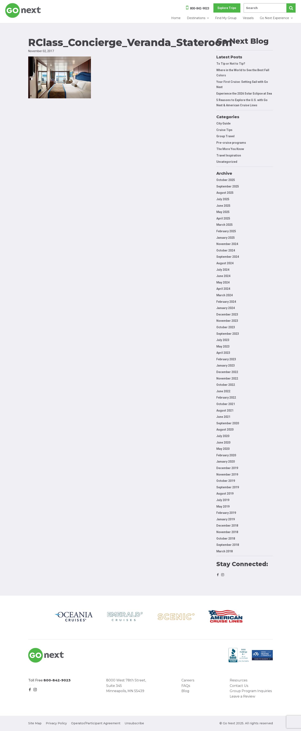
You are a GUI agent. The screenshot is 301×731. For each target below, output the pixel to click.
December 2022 (227, 372)
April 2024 (223, 288)
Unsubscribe (134, 723)
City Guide (223, 123)
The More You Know (230, 149)
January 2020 (225, 461)
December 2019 (227, 468)
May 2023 (223, 346)
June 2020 (223, 442)
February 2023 (226, 359)
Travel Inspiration (228, 155)
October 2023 (225, 327)
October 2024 (225, 250)
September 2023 (227, 333)
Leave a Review (242, 696)
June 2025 (223, 205)
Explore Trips (227, 8)
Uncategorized (226, 161)
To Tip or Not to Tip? (231, 63)
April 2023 (223, 352)
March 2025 (224, 224)
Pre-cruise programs (231, 142)
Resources (238, 680)
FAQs (185, 686)
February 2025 (226, 231)
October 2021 (225, 404)
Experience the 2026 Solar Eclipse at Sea (244, 93)
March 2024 (224, 295)
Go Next (23, 10)
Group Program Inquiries (251, 691)
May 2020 (223, 448)
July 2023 (222, 340)
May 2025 (223, 212)
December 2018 (227, 525)
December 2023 (227, 314)
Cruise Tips (224, 130)
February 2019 (226, 512)
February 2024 (226, 301)
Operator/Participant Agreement (95, 723)
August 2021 (224, 410)
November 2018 (227, 532)
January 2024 (225, 308)
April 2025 (223, 218)
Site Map (35, 723)
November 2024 (227, 244)
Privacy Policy (56, 723)
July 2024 (222, 269)
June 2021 (223, 416)
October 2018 (225, 538)
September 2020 (227, 423)
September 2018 (227, 544)
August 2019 (224, 493)
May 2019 (223, 506)
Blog (185, 691)
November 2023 (227, 320)
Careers (187, 680)
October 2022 (225, 384)
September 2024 (227, 256)
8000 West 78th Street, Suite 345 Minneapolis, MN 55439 (126, 685)
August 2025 (224, 192)
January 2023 (225, 365)
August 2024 (224, 263)
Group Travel (225, 136)
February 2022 (226, 397)
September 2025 (227, 186)
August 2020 (224, 429)
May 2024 (223, 282)
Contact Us (239, 686)
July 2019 (222, 500)
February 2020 (226, 455)
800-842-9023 (199, 8)
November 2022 (227, 378)
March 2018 (224, 551)
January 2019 (225, 519)
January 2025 (225, 237)
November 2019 (227, 474)
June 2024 (223, 276)
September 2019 (227, 487)
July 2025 (222, 199)
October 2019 (225, 480)
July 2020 (222, 436)
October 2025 (225, 180)
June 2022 (223, 391)
